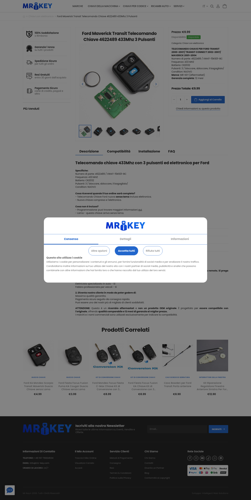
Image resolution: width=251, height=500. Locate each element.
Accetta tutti (126, 251)
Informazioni (180, 239)
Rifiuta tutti (153, 251)
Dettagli (125, 239)
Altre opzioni (99, 251)
